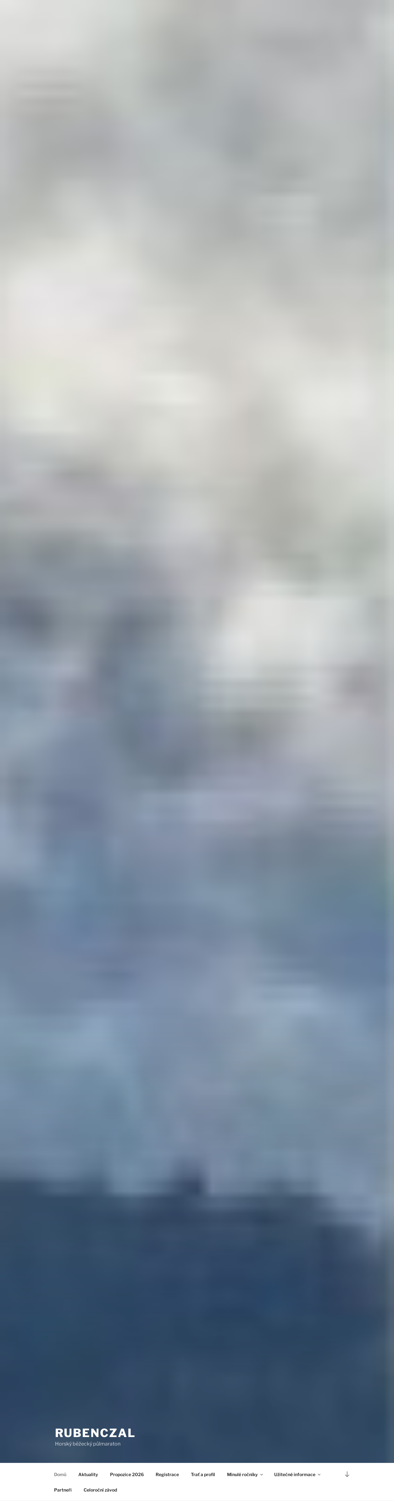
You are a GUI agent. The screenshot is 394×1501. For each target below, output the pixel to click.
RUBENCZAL (95, 1433)
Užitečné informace (297, 1474)
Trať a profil (203, 1474)
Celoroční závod (100, 1489)
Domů (60, 1474)
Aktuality (88, 1474)
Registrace (167, 1474)
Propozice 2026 (127, 1474)
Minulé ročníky (245, 1474)
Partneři (63, 1489)
